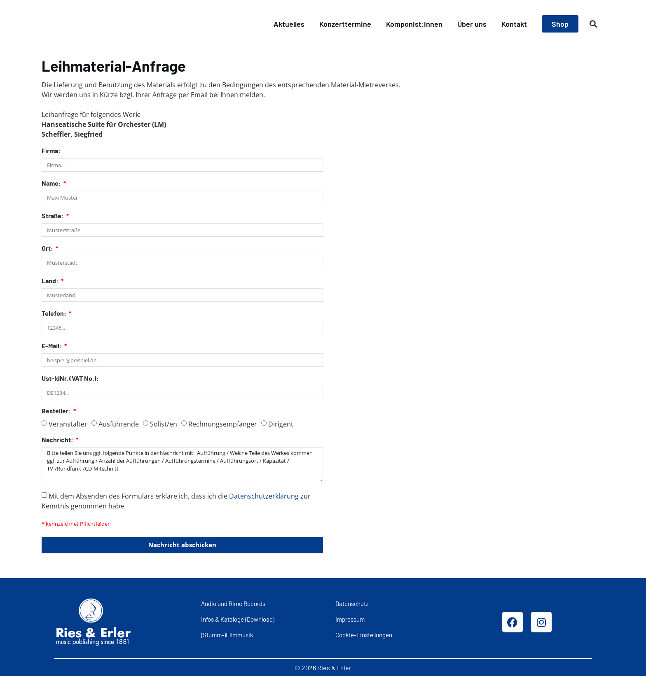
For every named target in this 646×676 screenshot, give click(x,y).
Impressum (350, 618)
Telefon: (55, 313)
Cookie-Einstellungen (363, 634)
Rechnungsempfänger (222, 424)
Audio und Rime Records (233, 602)
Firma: (51, 150)
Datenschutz (352, 602)
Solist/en (163, 424)
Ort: (48, 248)
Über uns (472, 23)
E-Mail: (52, 346)
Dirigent (280, 424)
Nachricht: (58, 439)
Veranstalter (68, 424)
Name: (52, 183)
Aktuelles (289, 23)
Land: (51, 280)
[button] (593, 24)
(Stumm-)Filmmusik (227, 634)
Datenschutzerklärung (264, 495)
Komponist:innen (414, 23)
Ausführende (118, 424)
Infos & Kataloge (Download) (237, 618)
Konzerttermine (345, 23)
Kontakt (514, 23)
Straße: (53, 215)
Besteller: (57, 411)
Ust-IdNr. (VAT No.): (70, 378)
